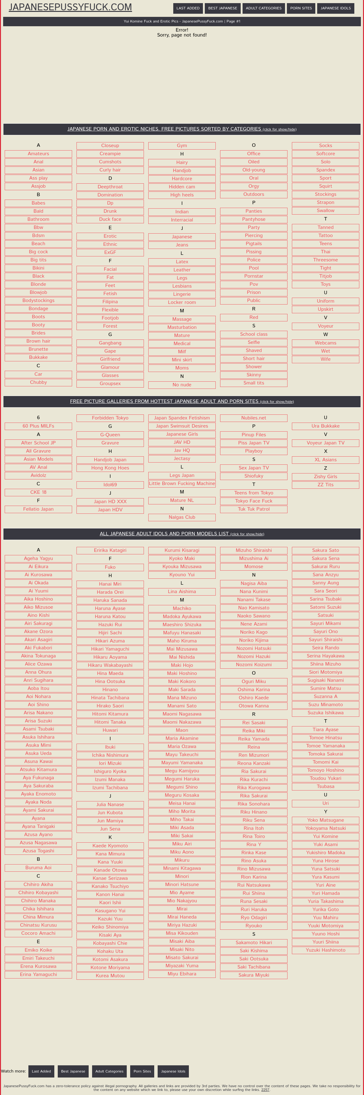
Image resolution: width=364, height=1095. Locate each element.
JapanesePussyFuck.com (70, 7)
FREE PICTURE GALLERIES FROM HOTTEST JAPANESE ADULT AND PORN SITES (182, 401)
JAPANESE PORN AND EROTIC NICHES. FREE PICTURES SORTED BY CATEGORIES (182, 129)
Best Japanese (222, 8)
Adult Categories (264, 8)
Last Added (188, 8)
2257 (265, 1090)
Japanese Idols (336, 8)
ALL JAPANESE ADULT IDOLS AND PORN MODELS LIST (182, 534)
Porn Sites (301, 8)
